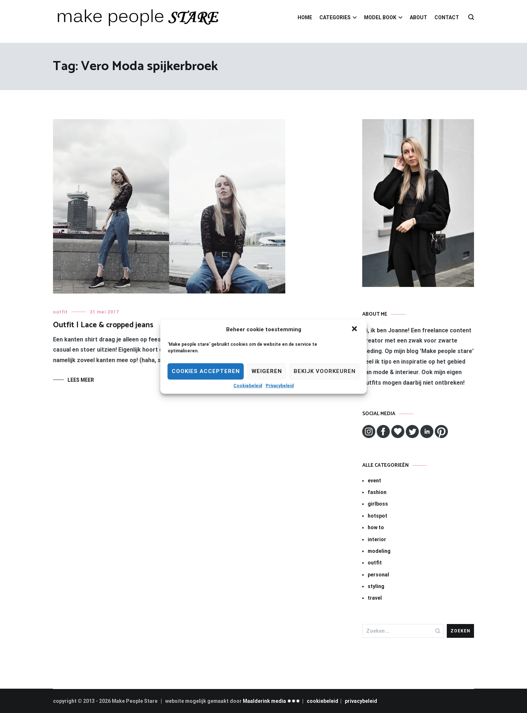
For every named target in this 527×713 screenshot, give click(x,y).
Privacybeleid (280, 385)
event (374, 480)
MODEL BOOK (380, 17)
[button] (355, 329)
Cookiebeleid (247, 385)
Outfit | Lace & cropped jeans (103, 325)
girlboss (378, 504)
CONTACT (446, 17)
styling (376, 586)
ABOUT (418, 17)
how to (376, 527)
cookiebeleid (322, 701)
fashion (377, 492)
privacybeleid (361, 701)
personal (378, 575)
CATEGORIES (335, 17)
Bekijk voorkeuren (325, 371)
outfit (60, 312)
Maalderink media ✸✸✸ (271, 701)
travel (375, 598)
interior (377, 539)
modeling (379, 551)
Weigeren (267, 371)
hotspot (377, 516)
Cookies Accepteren (206, 371)
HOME (305, 17)
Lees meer (81, 380)
